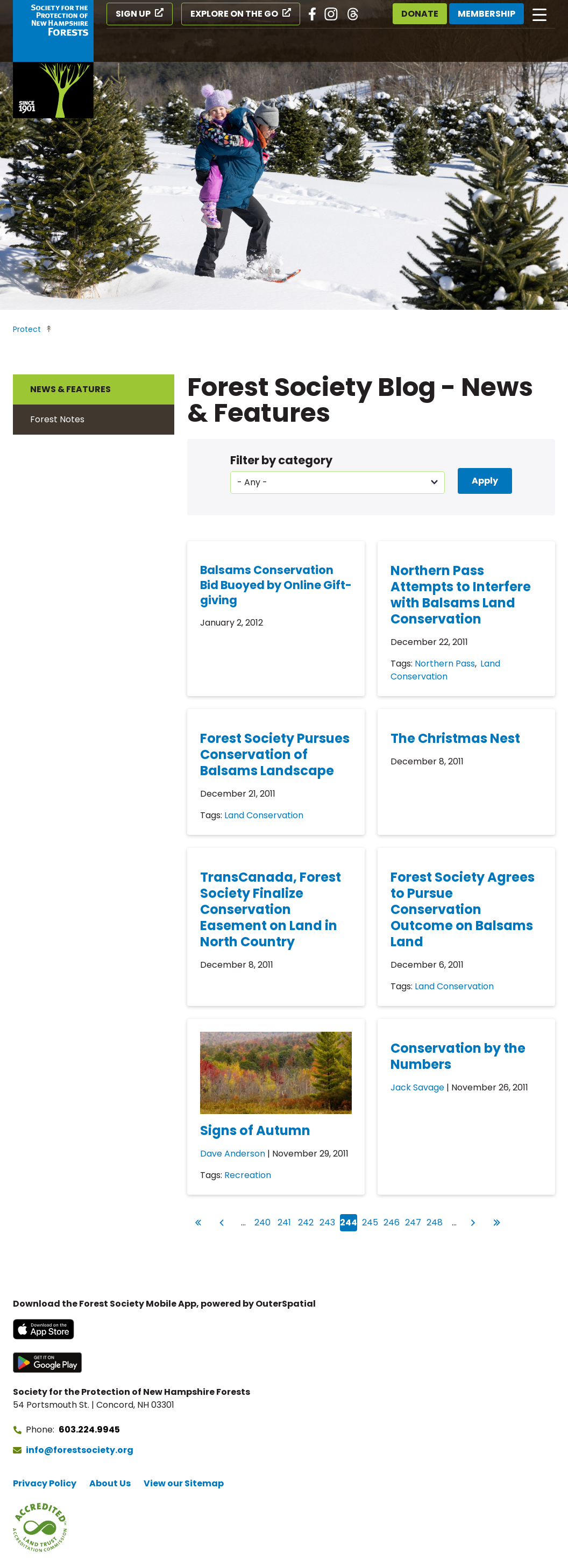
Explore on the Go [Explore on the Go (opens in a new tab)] (234, 14)
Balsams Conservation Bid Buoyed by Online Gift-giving (276, 585)
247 (413, 1221)
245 (370, 1221)
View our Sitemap (184, 1483)
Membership (486, 14)
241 (285, 1221)
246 (392, 1221)
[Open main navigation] (539, 14)
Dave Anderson (232, 1153)
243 (328, 1221)
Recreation (247, 1175)
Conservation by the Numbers (458, 1056)
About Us (110, 1483)
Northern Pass (445, 663)
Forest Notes (57, 419)
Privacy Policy (44, 1483)
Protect (27, 329)
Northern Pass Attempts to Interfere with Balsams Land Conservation (460, 595)
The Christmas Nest (455, 738)
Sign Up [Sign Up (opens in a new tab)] (133, 14)
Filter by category (281, 460)
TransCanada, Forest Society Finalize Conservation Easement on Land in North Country (270, 909)
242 (306, 1221)
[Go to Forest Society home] (53, 59)
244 (348, 1222)
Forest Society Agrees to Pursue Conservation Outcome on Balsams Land (462, 909)
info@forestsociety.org (79, 1450)
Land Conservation (445, 670)
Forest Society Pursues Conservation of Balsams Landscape (275, 754)
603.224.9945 (89, 1429)
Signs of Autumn (255, 1130)
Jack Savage (417, 1087)
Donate (419, 14)
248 (435, 1221)
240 (262, 1221)
